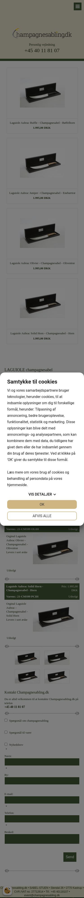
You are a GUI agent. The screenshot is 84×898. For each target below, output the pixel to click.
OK (42, 504)
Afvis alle (41, 516)
